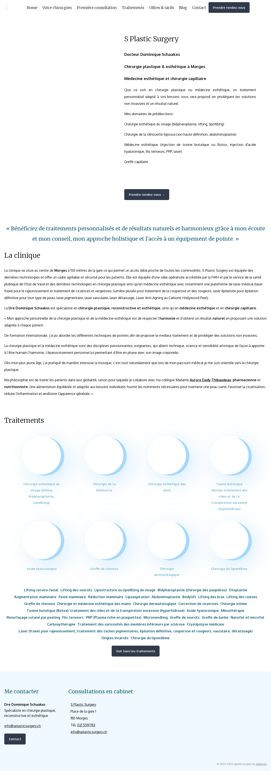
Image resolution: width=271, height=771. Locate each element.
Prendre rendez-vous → (147, 194)
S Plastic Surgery (83, 704)
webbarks (261, 764)
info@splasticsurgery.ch (22, 726)
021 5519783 (86, 725)
